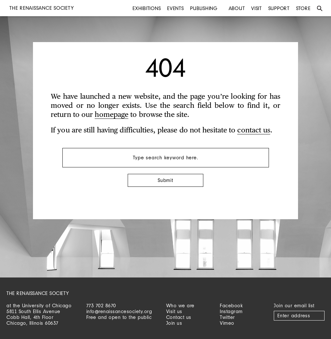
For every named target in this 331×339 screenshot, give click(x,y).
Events (175, 8)
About (237, 8)
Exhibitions (147, 8)
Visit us (174, 311)
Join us (174, 323)
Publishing (204, 8)
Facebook (231, 305)
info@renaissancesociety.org (119, 311)
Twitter (227, 317)
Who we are (180, 305)
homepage (111, 115)
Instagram (231, 311)
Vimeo (227, 323)
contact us (253, 130)
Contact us (178, 317)
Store (303, 8)
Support (279, 8)
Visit (256, 8)
